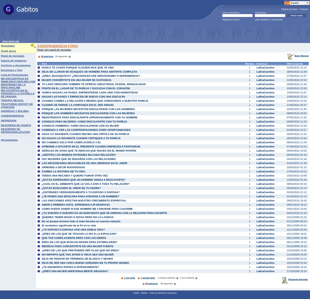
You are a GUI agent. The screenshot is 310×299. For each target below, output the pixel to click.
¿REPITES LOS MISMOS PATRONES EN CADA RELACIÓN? (79, 154)
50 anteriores (45, 56)
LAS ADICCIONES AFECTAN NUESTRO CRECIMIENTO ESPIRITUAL (84, 200)
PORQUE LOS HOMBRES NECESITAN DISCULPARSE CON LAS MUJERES (88, 113)
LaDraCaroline (265, 67)
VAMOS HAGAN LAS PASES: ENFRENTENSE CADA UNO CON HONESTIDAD (90, 92)
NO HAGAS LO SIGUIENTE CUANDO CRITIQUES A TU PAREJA (81, 138)
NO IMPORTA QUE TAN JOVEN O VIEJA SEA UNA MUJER (78, 254)
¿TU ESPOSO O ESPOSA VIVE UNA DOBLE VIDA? (73, 229)
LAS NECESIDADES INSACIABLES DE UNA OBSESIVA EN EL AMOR (84, 163)
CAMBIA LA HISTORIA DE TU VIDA (63, 171)
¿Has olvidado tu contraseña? (269, 19)
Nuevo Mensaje (298, 56)
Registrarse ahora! (231, 19)
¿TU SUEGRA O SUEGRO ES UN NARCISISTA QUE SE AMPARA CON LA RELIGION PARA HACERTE (104, 213)
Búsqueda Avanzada (295, 279)
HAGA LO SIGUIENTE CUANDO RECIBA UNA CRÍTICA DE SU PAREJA (85, 134)
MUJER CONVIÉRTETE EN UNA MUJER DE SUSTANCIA (77, 80)
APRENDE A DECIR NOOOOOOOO (63, 167)
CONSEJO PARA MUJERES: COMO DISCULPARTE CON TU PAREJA (84, 121)
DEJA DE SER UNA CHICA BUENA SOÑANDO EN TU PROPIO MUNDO (85, 262)
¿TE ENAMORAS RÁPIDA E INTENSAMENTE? (70, 267)
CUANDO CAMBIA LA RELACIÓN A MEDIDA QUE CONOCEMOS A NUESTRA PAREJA (95, 100)
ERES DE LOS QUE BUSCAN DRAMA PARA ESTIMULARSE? (79, 242)
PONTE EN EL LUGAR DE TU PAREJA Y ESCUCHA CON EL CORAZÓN (86, 88)
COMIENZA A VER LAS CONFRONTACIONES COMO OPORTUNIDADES (86, 129)
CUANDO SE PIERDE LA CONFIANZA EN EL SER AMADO (77, 104)
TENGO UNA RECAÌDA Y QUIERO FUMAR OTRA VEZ (75, 175)
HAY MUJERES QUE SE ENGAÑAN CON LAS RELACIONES (79, 159)
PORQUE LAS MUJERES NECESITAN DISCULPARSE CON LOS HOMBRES (88, 109)
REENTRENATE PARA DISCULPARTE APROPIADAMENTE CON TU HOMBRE (89, 117)
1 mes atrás (128, 278)
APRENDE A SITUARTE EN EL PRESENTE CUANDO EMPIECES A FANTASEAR (91, 146)
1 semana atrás (146, 278)
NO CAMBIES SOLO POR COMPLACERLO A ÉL (71, 142)
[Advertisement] (74, 31)
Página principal (289, 9)
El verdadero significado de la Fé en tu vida (69, 225)
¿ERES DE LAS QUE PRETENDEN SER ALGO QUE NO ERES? (80, 250)
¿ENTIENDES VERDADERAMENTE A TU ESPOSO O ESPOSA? (81, 192)
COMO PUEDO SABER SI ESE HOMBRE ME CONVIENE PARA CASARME (87, 208)
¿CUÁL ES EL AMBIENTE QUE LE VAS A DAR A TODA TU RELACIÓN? (85, 183)
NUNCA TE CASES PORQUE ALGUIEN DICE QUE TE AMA (78, 67)
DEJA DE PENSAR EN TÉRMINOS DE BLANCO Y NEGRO (77, 258)
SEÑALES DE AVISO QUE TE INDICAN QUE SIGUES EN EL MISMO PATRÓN (89, 150)
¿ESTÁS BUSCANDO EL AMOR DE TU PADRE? (71, 188)
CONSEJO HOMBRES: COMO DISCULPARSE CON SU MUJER (80, 125)
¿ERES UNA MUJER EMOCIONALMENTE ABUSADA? (75, 271)
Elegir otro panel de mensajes (54, 49)
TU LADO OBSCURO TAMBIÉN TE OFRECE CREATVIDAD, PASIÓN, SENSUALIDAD (94, 84)
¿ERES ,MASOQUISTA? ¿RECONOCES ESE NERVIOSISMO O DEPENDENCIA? (91, 75)
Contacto (304, 9)
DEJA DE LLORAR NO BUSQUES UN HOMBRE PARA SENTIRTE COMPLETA (89, 71)
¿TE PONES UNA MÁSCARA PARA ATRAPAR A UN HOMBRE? (80, 196)
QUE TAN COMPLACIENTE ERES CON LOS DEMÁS (74, 237)
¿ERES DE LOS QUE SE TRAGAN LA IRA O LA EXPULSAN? (79, 233)
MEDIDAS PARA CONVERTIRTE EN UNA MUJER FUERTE (77, 246)
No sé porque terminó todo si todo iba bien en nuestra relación (81, 221)
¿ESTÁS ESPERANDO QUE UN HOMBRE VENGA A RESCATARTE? (83, 179)
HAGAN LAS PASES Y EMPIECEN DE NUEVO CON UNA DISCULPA (83, 96)
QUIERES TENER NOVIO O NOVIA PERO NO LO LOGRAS (77, 217)
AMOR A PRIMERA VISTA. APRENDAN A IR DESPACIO (76, 204)
